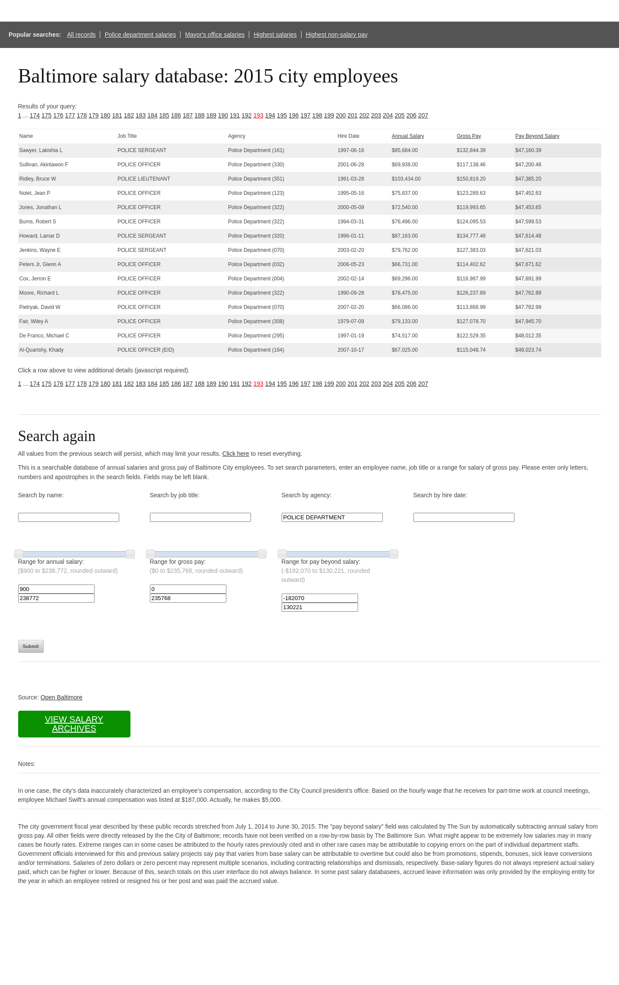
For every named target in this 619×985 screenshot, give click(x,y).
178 (82, 115)
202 (364, 115)
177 (70, 115)
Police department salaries (140, 34)
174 (35, 115)
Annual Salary (408, 136)
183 (141, 115)
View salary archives (74, 724)
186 (176, 115)
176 (58, 115)
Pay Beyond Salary (537, 136)
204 (388, 115)
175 (46, 115)
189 (211, 115)
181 (117, 115)
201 (353, 115)
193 (258, 115)
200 (341, 115)
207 (423, 115)
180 (105, 115)
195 (282, 115)
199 (329, 115)
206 (411, 115)
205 (400, 115)
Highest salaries (275, 34)
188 (199, 115)
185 (164, 115)
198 (317, 115)
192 (246, 115)
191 (235, 115)
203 (376, 115)
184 (152, 115)
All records (81, 34)
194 (270, 115)
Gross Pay (469, 136)
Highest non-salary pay (337, 34)
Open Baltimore (62, 697)
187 (188, 115)
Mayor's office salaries (214, 34)
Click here (235, 453)
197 (306, 115)
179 (93, 115)
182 (129, 115)
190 (223, 115)
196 (293, 115)
